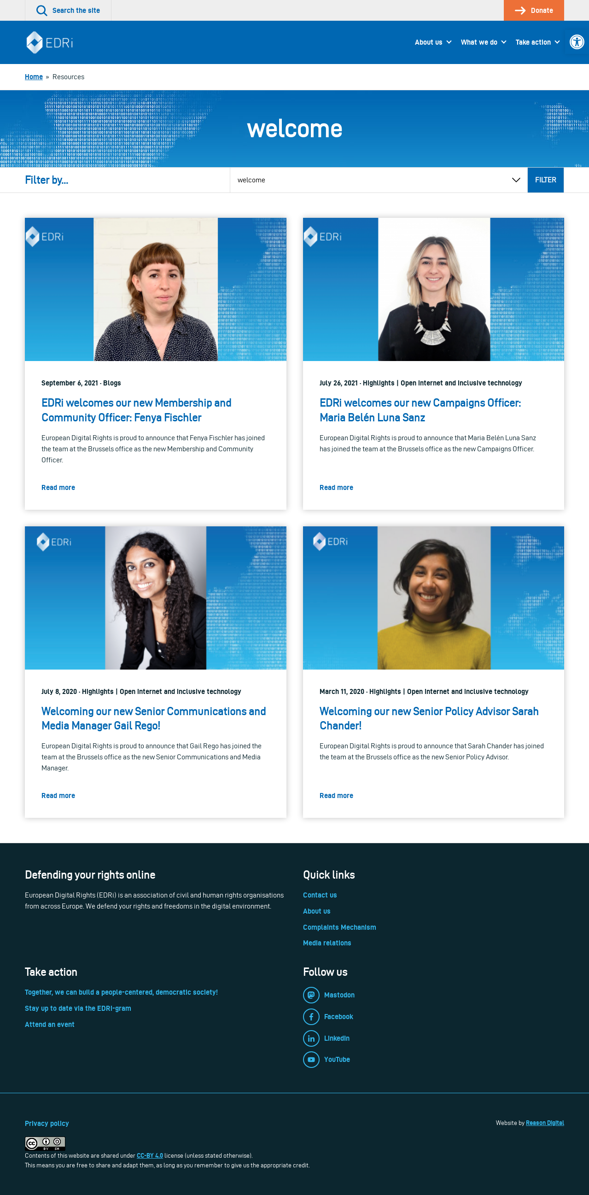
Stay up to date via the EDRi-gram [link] (78, 1008)
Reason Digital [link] (545, 1122)
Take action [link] (533, 42)
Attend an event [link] (50, 1024)
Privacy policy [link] (47, 1123)
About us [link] (429, 42)
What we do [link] (479, 42)
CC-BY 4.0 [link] (150, 1155)
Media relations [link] (327, 943)
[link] (577, 42)
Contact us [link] (320, 895)
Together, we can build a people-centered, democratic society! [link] (121, 992)
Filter (545, 180)
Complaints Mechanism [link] (339, 927)
